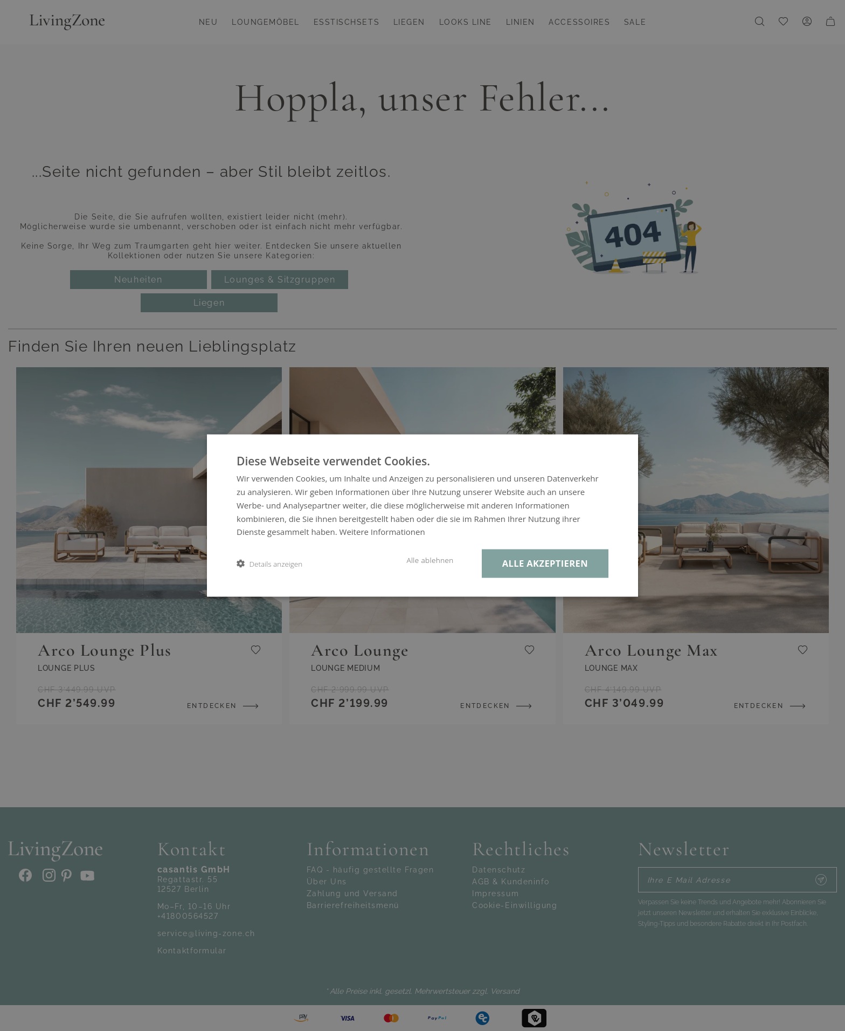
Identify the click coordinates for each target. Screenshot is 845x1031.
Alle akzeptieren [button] (545, 563)
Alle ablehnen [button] (429, 560)
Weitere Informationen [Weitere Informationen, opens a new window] (382, 531)
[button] (269, 564)
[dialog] (422, 515)
